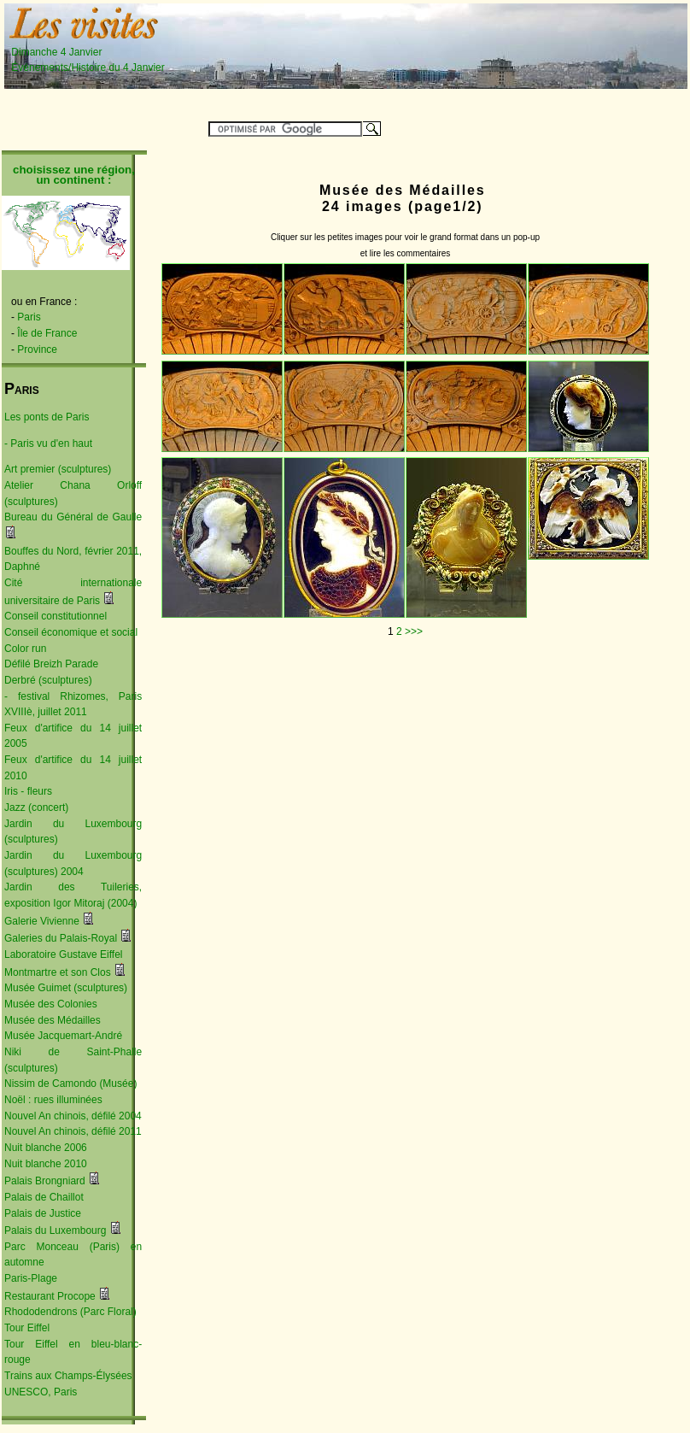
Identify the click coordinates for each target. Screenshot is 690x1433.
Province (37, 349)
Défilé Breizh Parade (51, 664)
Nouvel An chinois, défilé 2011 (73, 1131)
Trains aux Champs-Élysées (68, 1376)
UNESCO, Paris (40, 1392)
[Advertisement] (338, 59)
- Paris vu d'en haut (48, 443)
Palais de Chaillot (44, 1197)
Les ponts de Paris (46, 417)
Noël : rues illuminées (53, 1100)
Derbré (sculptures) (48, 680)
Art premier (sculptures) (57, 469)
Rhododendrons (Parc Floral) (70, 1312)
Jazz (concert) (36, 807)
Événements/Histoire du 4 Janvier (87, 67)
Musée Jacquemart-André (63, 1036)
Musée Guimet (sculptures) (65, 988)
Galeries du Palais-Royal (60, 938)
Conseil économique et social (70, 632)
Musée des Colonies (50, 1004)
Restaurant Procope (50, 1296)
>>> (414, 631)
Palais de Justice (42, 1213)
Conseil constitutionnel (55, 616)
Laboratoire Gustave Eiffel (63, 954)
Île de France (47, 333)
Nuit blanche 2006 (45, 1148)
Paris (28, 317)
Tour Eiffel (27, 1328)
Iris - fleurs (28, 791)
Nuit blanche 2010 (45, 1164)
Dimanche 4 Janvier (84, 51)
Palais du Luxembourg (55, 1230)
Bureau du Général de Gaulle (73, 517)
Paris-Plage (30, 1278)
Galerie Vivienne (41, 921)
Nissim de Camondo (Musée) (70, 1083)
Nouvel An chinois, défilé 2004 (73, 1116)
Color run (25, 649)
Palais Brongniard (44, 1181)
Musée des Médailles (52, 1020)
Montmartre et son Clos (57, 972)
